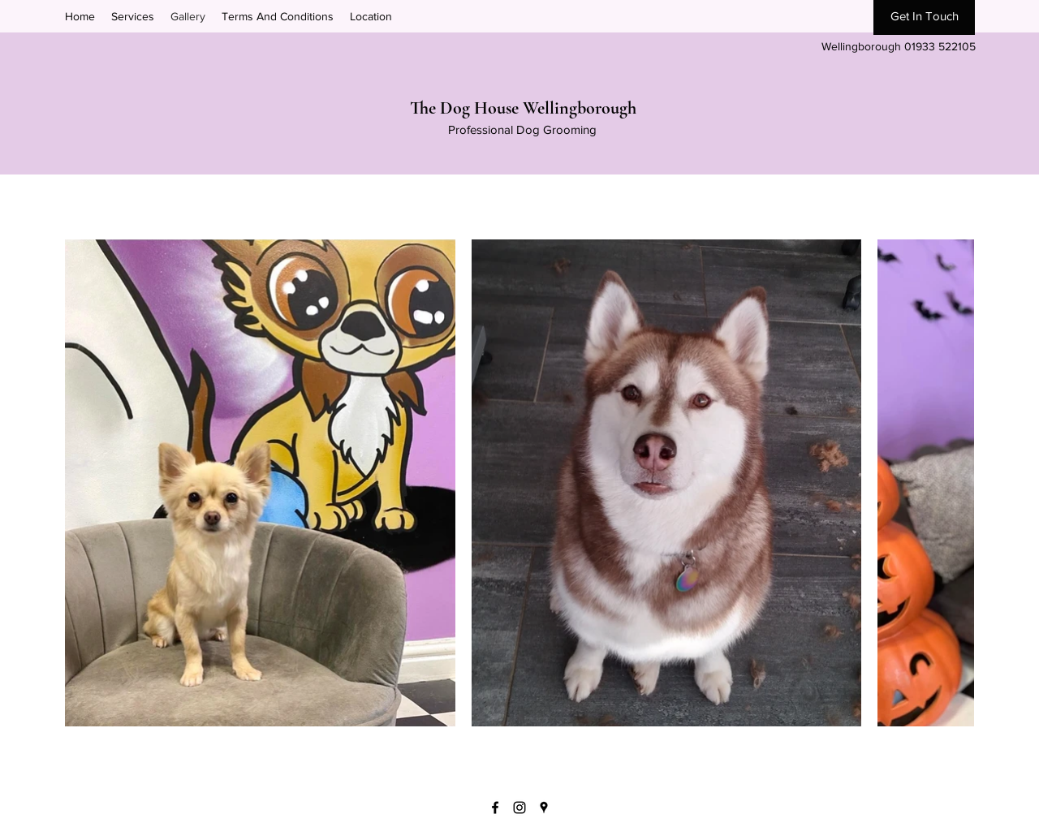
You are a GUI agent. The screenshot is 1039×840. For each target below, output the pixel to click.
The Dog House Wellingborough (523, 107)
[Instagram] (519, 807)
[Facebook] (495, 807)
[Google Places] (544, 807)
